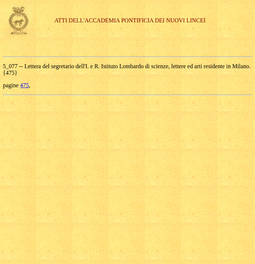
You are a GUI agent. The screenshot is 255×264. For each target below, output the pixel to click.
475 (24, 85)
